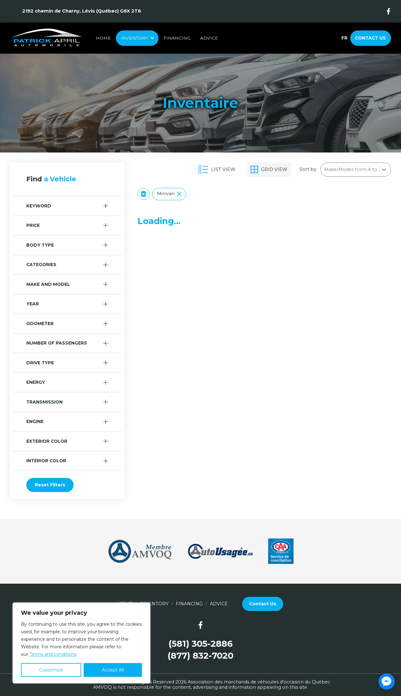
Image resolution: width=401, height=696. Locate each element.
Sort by (307, 169)
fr (344, 37)
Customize (51, 670)
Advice (209, 37)
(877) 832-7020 (200, 655)
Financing (177, 37)
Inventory (134, 37)
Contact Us (370, 37)
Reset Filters (50, 484)
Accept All (113, 670)
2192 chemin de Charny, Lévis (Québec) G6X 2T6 (81, 11)
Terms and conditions (53, 654)
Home (103, 37)
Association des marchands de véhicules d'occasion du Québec (259, 682)
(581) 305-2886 (201, 644)
